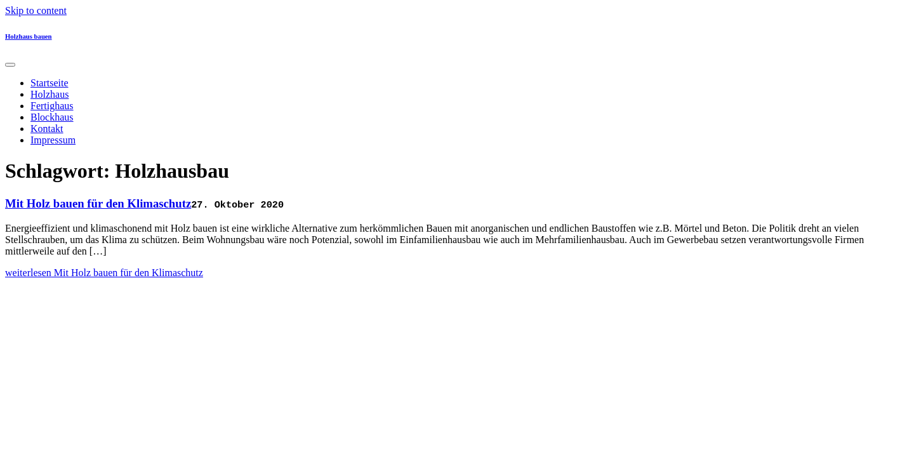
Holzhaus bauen (28, 36)
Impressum (53, 140)
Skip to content (36, 10)
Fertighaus (52, 105)
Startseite (49, 82)
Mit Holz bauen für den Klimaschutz (98, 203)
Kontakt (46, 128)
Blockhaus (52, 117)
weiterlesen (104, 272)
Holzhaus (49, 94)
